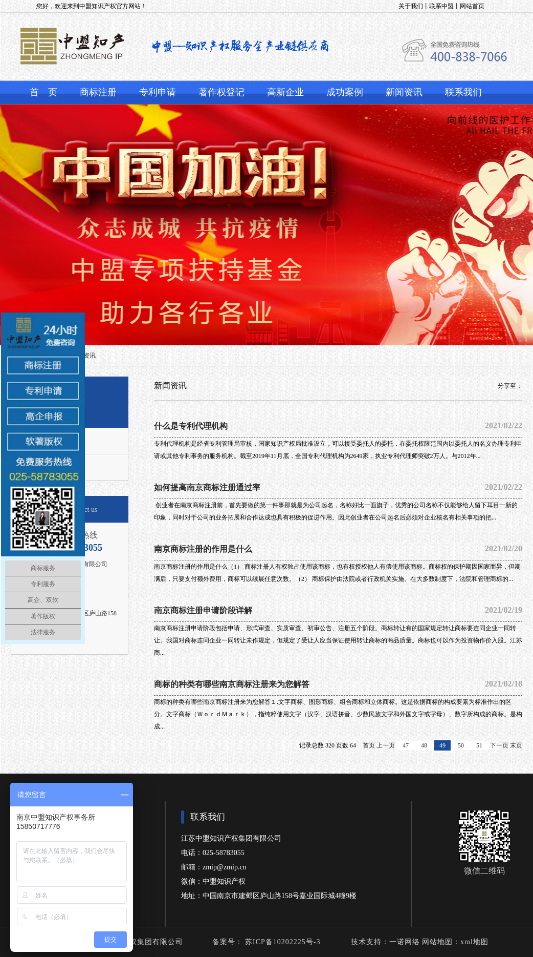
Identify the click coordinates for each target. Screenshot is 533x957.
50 (461, 745)
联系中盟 (441, 6)
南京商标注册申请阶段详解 (338, 610)
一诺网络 (404, 942)
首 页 (43, 92)
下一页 (499, 745)
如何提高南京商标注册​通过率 (338, 487)
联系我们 (463, 92)
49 (442, 745)
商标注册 (98, 92)
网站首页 (472, 6)
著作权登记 (221, 92)
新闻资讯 (404, 92)
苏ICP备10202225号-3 (282, 942)
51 (479, 745)
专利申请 (157, 92)
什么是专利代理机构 (338, 425)
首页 (369, 745)
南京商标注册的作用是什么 (338, 548)
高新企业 (285, 92)
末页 (516, 745)
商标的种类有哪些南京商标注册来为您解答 (338, 684)
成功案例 (344, 92)
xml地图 (474, 942)
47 (406, 745)
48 (424, 745)
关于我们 (410, 6)
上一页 (385, 745)
